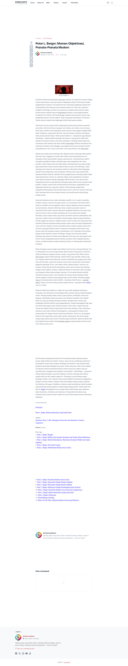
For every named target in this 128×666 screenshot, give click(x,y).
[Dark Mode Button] (108, 3)
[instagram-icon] (23, 653)
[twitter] (31, 50)
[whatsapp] (31, 54)
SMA (48, 3)
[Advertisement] (64, 21)
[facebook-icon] (16, 653)
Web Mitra (74, 3)
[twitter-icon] (20, 653)
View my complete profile (24, 648)
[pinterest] (31, 61)
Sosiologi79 (21, 2)
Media (56, 3)
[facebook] (31, 47)
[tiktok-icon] (30, 653)
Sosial (64, 3)
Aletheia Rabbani (28, 636)
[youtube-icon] (27, 653)
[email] (31, 65)
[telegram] (31, 58)
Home (32, 3)
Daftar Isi (40, 3)
